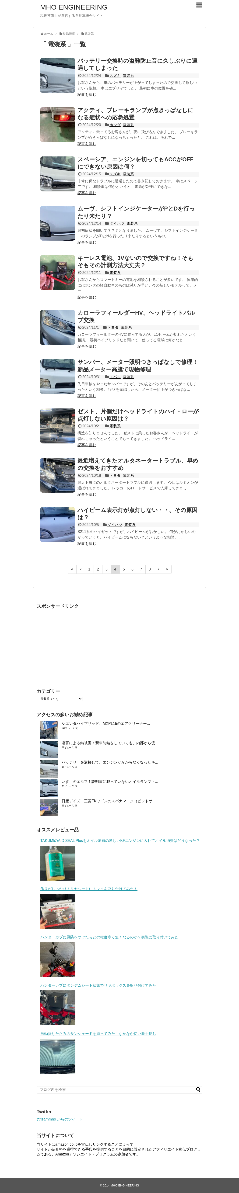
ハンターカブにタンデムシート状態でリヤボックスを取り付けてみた (98, 985)
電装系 (128, 76)
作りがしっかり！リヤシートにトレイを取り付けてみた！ (88, 889)
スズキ (115, 76)
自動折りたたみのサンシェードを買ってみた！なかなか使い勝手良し (98, 1034)
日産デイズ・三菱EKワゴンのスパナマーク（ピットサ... (109, 801)
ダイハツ (116, 223)
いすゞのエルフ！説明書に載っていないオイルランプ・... (110, 782)
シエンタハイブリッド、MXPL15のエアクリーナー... (106, 724)
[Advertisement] (76, 644)
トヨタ (113, 327)
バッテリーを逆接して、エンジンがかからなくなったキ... (110, 762)
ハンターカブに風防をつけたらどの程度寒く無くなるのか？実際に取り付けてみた (109, 937)
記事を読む (86, 95)
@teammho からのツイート (60, 1119)
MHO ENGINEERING (73, 7)
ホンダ (115, 125)
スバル (115, 377)
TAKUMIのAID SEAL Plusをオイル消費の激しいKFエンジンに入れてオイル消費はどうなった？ (120, 841)
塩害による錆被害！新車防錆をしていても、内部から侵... (110, 743)
